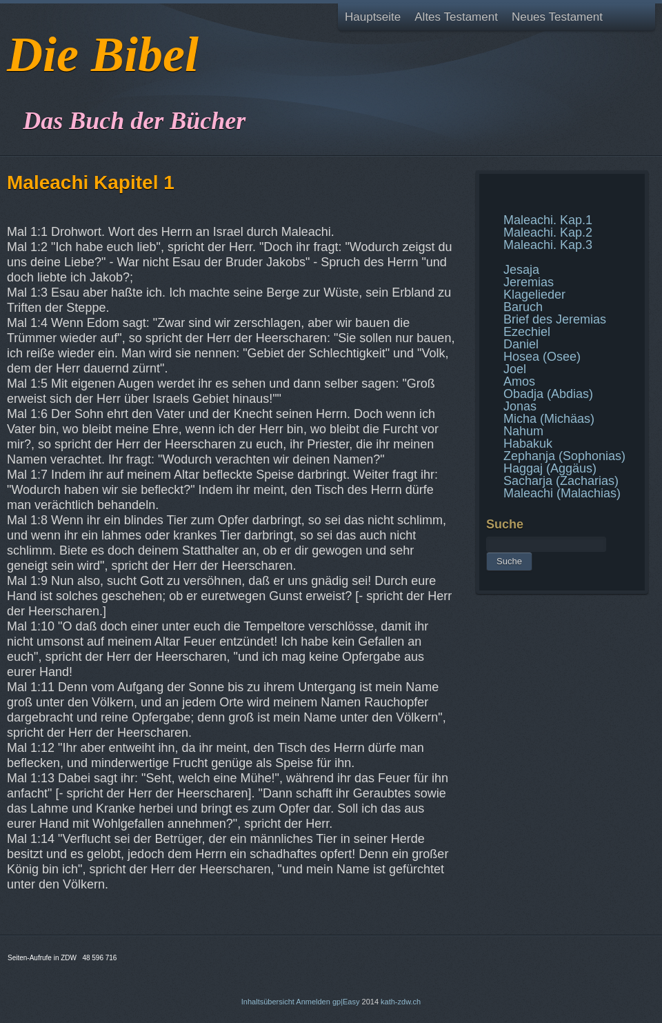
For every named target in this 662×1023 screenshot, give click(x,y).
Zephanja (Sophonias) (564, 456)
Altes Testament (456, 16)
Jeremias (528, 282)
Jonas (519, 406)
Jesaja (521, 270)
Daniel (521, 344)
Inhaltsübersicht (267, 1001)
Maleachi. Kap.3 (547, 245)
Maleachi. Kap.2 (547, 232)
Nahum (523, 431)
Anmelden (313, 1001)
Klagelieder (534, 294)
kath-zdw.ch (401, 1001)
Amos (519, 381)
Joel (514, 369)
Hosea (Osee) (542, 357)
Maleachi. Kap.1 (547, 220)
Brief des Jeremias (554, 319)
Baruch (523, 307)
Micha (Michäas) (548, 419)
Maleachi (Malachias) (562, 493)
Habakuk (527, 443)
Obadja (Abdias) (548, 394)
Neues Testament (557, 16)
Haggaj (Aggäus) (549, 468)
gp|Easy (346, 1001)
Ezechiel (526, 332)
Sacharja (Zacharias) (561, 481)
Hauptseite (373, 16)
